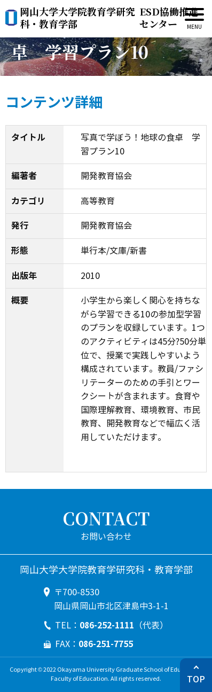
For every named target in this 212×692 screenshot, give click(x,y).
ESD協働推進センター (109, 17)
